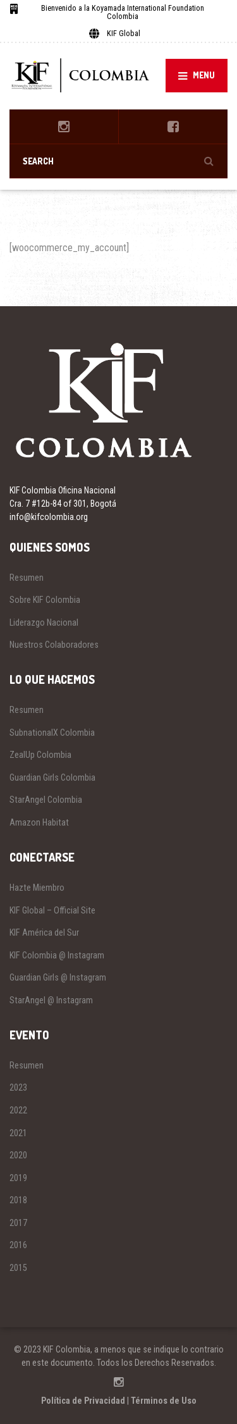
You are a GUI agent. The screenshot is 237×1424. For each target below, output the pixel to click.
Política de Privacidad (83, 1401)
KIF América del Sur (44, 932)
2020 (18, 1155)
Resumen (26, 578)
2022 (18, 1110)
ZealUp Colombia (40, 755)
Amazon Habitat (39, 822)
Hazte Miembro (36, 887)
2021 (18, 1133)
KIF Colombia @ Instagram (56, 955)
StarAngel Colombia (45, 800)
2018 (18, 1200)
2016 (18, 1245)
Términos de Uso (164, 1401)
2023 (18, 1087)
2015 (18, 1268)
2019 (18, 1178)
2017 (18, 1223)
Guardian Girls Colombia (52, 777)
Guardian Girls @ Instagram (57, 977)
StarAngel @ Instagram (51, 1000)
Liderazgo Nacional (43, 622)
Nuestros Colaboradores (54, 645)
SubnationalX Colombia (52, 732)
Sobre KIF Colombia (44, 600)
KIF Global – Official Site (52, 910)
